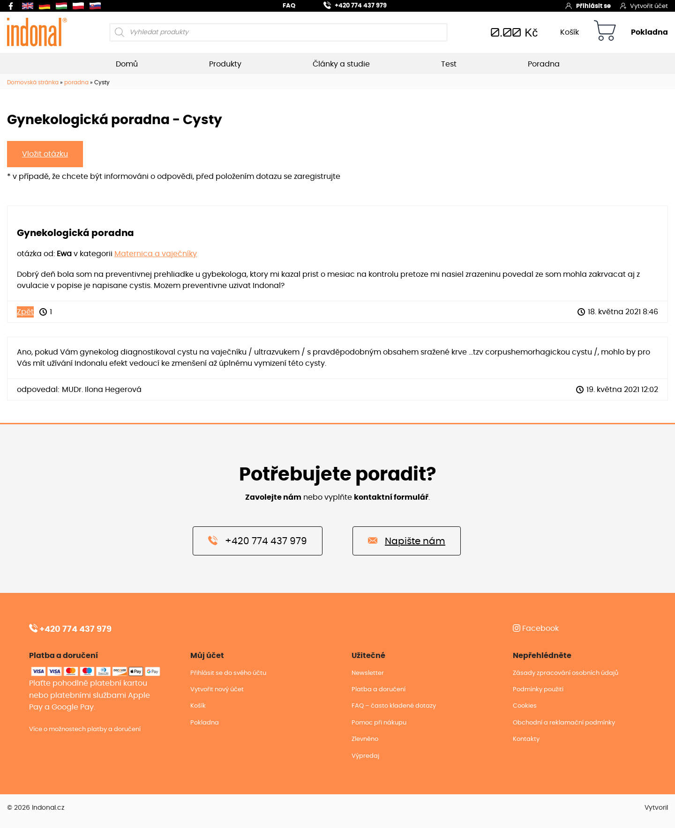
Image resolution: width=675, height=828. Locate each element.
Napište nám (406, 540)
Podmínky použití (538, 690)
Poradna (544, 64)
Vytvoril (656, 808)
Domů (127, 64)
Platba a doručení (378, 690)
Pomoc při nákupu (379, 723)
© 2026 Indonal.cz (35, 808)
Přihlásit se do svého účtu (228, 673)
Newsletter (368, 673)
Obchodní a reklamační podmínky (564, 723)
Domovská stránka (33, 82)
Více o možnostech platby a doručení (85, 729)
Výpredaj (365, 756)
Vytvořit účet (644, 5)
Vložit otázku (45, 154)
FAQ (289, 6)
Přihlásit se (588, 5)
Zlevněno (365, 739)
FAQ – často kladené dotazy (394, 706)
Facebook (536, 628)
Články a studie (341, 64)
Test (449, 64)
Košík (569, 32)
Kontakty (526, 739)
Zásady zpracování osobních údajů (565, 673)
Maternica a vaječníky (155, 254)
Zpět (25, 312)
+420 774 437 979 (349, 4)
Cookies (525, 706)
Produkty (225, 64)
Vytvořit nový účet (217, 690)
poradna (76, 82)
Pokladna (649, 32)
